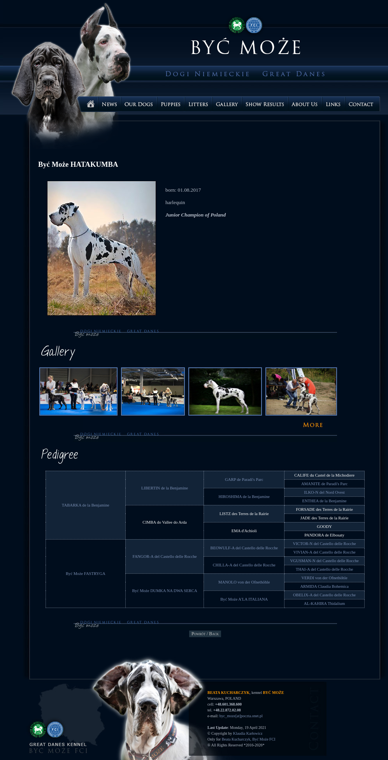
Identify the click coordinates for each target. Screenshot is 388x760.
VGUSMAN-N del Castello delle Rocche (324, 561)
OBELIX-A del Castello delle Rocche (324, 595)
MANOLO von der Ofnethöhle (244, 582)
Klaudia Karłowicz (248, 733)
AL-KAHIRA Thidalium (324, 603)
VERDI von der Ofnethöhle (325, 578)
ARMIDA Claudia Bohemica (324, 586)
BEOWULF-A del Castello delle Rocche (244, 548)
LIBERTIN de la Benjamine (164, 488)
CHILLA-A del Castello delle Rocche (244, 565)
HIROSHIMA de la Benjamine (244, 496)
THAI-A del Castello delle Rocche (324, 569)
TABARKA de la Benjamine (85, 505)
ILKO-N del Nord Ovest (324, 492)
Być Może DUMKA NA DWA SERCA (164, 591)
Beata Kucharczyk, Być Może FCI (249, 739)
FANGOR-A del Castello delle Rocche (165, 556)
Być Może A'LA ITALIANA (244, 599)
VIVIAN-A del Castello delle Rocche (324, 552)
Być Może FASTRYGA (85, 573)
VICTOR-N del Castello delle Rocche (324, 544)
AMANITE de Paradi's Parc (324, 484)
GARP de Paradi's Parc (244, 479)
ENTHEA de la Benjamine (324, 501)
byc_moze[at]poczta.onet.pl (241, 716)
